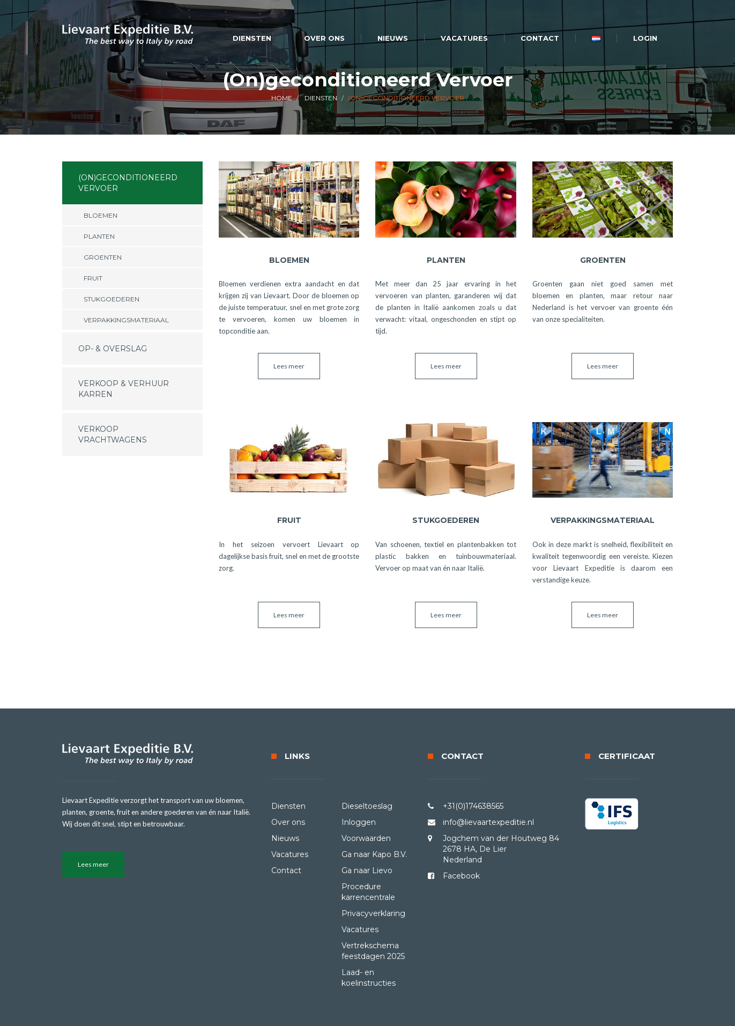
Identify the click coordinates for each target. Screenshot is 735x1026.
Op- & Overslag (112, 348)
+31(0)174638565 (473, 806)
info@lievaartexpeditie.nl (488, 822)
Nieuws (392, 38)
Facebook (461, 876)
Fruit (93, 278)
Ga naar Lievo (366, 870)
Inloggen (358, 822)
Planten (99, 236)
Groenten (103, 257)
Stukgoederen (111, 299)
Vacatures (464, 38)
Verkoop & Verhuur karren (123, 389)
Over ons (324, 38)
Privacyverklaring (373, 913)
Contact (540, 38)
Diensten (252, 38)
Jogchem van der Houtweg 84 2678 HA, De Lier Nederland (501, 849)
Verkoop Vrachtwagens (112, 434)
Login (645, 38)
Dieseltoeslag (366, 806)
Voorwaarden (366, 838)
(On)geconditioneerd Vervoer (127, 183)
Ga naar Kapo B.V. (374, 854)
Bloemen (100, 215)
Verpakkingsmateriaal (126, 320)
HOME (281, 98)
